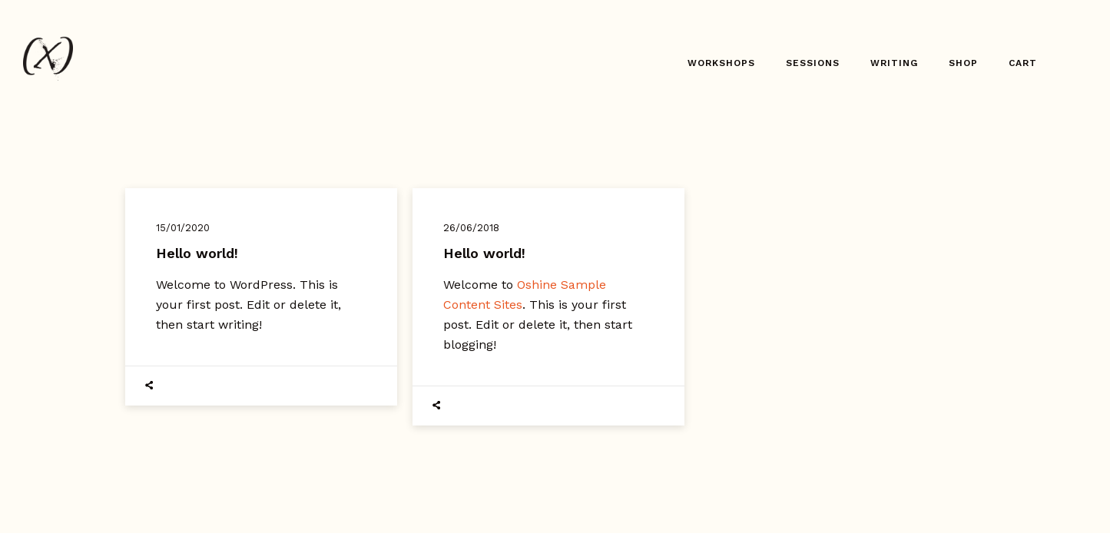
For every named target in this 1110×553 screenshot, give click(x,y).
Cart (1023, 63)
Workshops (721, 63)
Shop (963, 63)
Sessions (813, 63)
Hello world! (197, 253)
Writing (894, 63)
